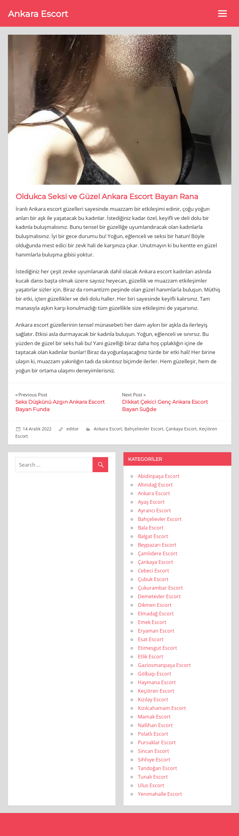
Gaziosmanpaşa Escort (164, 665)
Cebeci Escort (153, 570)
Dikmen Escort (155, 605)
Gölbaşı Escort (154, 673)
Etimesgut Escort (157, 648)
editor (72, 429)
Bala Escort (151, 527)
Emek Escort (152, 622)
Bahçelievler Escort (143, 429)
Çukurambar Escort (160, 587)
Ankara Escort (38, 14)
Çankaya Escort (181, 429)
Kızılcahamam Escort (162, 708)
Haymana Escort (157, 682)
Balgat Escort (153, 536)
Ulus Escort (151, 785)
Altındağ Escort (155, 484)
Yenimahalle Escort (160, 794)
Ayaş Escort (151, 502)
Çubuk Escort (153, 579)
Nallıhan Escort (155, 725)
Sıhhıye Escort (154, 759)
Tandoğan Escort (157, 768)
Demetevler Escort (159, 596)
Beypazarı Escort (157, 544)
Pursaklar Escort (157, 742)
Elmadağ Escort (156, 613)
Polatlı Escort (153, 733)
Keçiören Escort (156, 691)
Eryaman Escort (156, 630)
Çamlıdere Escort (157, 553)
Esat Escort (151, 639)
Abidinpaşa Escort (159, 476)
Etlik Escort (150, 656)
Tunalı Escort (153, 776)
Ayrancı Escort (154, 510)
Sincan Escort (153, 751)
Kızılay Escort (153, 699)
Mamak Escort (154, 716)
